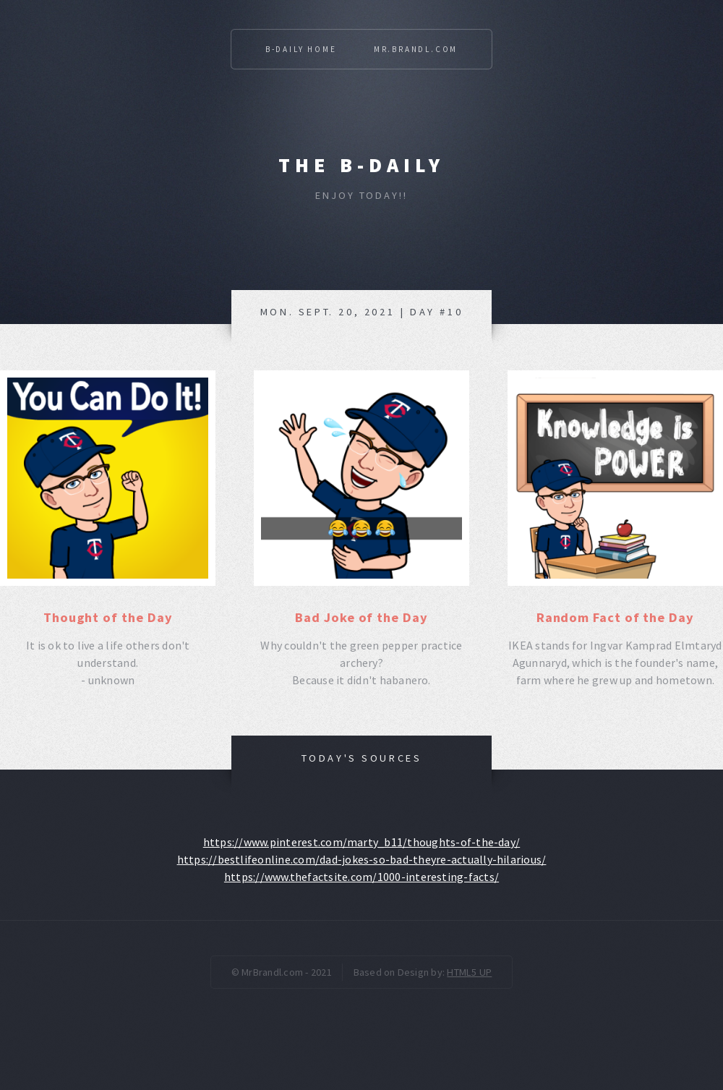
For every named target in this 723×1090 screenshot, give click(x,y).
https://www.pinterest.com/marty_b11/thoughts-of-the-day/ (361, 842)
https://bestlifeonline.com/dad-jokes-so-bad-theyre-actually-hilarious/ (362, 859)
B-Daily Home (301, 49)
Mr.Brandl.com (416, 49)
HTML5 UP (469, 972)
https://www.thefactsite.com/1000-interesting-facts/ (361, 876)
